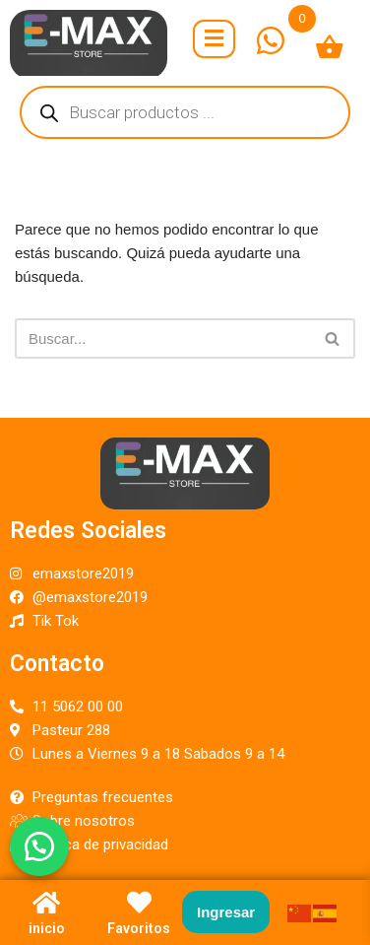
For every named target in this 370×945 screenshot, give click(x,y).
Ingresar (226, 912)
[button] (39, 846)
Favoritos (138, 928)
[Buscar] (163, 338)
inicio (47, 928)
